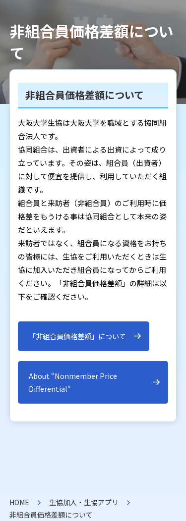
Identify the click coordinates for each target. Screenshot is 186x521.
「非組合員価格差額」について (77, 336)
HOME (19, 502)
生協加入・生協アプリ (84, 502)
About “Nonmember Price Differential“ (73, 382)
